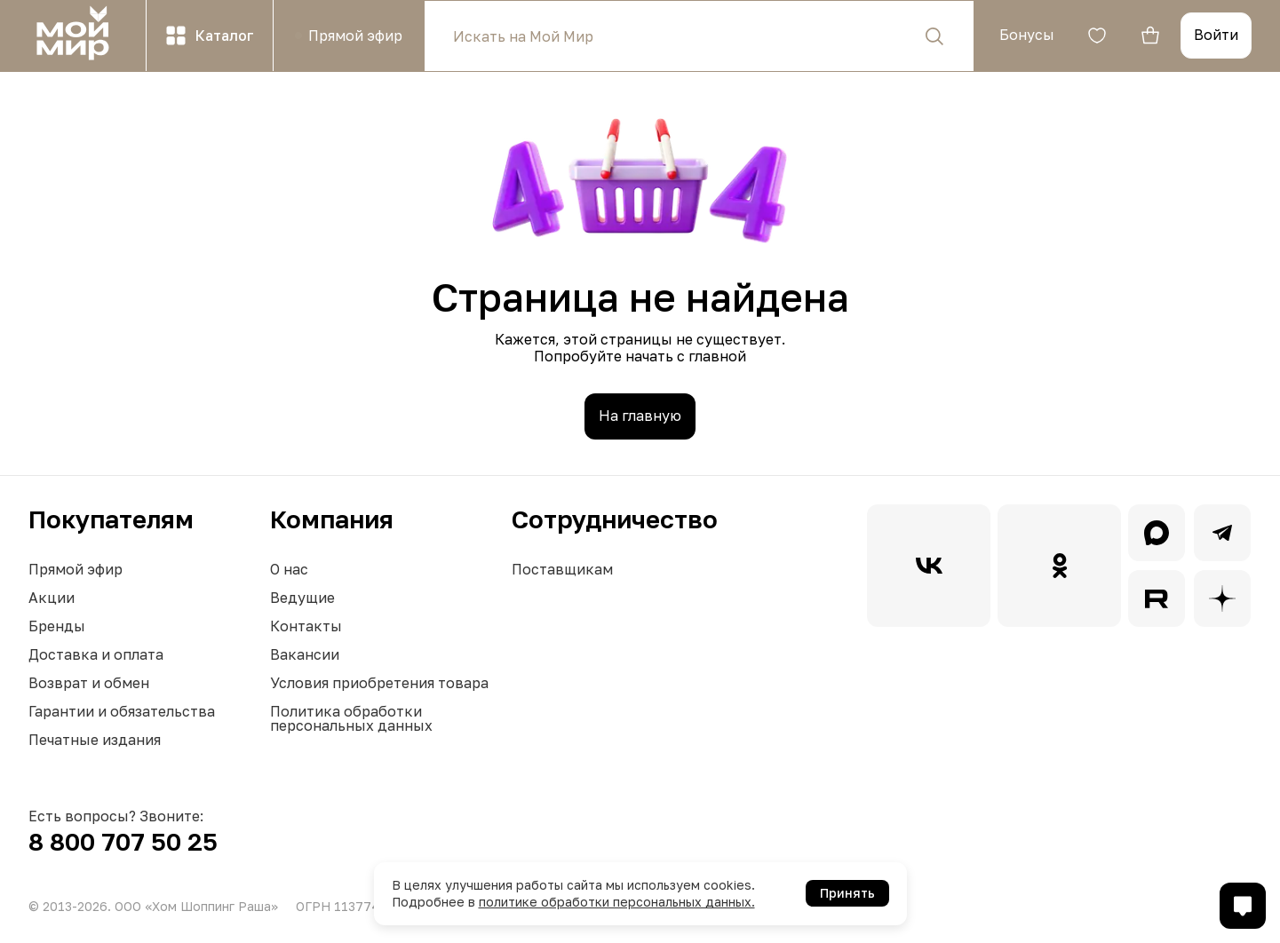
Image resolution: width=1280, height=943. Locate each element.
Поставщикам (562, 569)
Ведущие (302, 597)
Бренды (56, 626)
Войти (1216, 35)
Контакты (306, 626)
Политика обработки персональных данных (351, 718)
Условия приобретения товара (379, 683)
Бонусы (1026, 35)
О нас (289, 569)
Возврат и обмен (88, 683)
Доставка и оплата (95, 654)
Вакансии (304, 654)
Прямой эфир (75, 569)
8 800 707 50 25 (123, 841)
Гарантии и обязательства (121, 711)
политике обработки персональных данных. (617, 901)
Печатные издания (94, 740)
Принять (847, 892)
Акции (51, 597)
